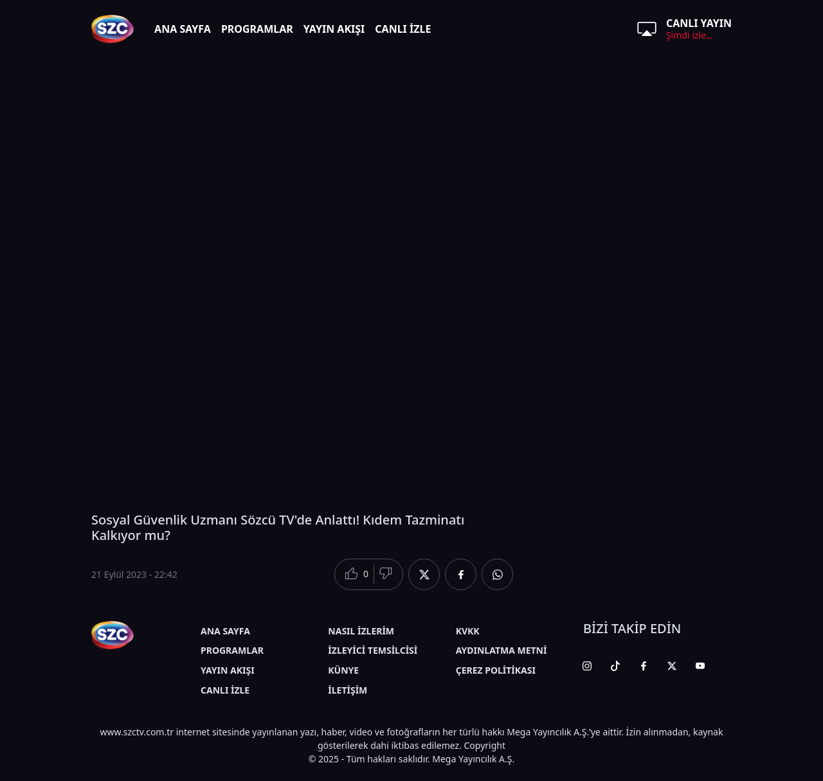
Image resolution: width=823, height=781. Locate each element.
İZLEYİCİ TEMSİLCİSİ (372, 650)
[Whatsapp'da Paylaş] (497, 574)
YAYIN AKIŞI (334, 29)
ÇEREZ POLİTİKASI (496, 670)
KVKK (468, 631)
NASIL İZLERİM (361, 631)
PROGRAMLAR (257, 29)
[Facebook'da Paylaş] (460, 574)
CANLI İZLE (403, 29)
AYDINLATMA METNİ (501, 650)
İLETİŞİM (347, 690)
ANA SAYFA (182, 29)
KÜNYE (343, 670)
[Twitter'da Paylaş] (424, 574)
